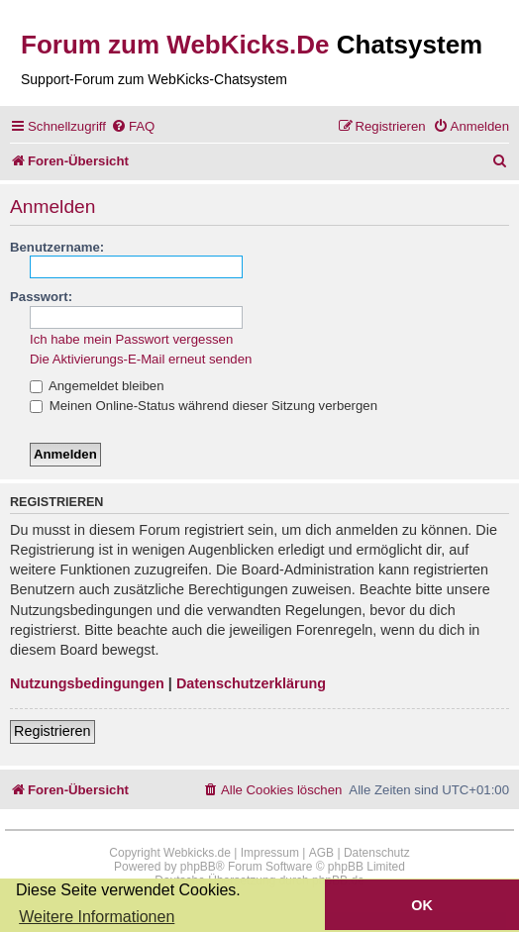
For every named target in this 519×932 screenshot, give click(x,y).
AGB (321, 853)
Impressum (270, 853)
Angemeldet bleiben (97, 385)
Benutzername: (57, 247)
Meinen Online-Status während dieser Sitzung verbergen (203, 405)
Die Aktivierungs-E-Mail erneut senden (141, 359)
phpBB (198, 867)
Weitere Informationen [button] (96, 916)
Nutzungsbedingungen (87, 683)
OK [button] (422, 905)
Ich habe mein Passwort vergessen (131, 339)
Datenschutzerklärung (251, 683)
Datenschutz (377, 853)
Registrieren (52, 731)
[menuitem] (133, 126)
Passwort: (41, 296)
